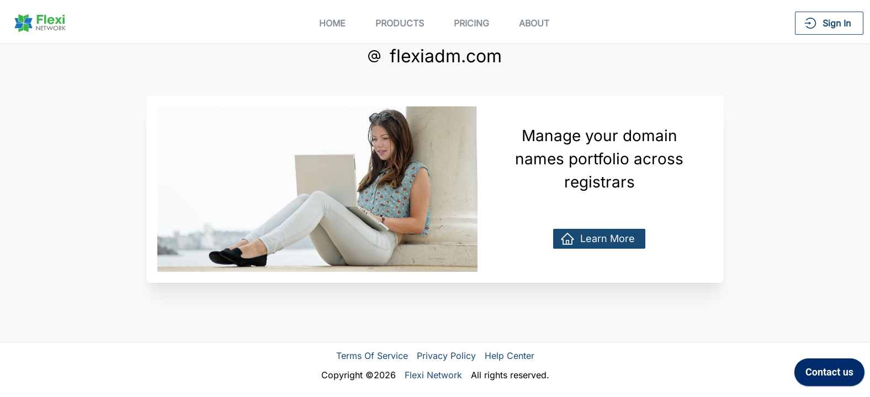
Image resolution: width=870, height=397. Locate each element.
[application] (829, 375)
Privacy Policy (446, 355)
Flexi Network (433, 374)
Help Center (509, 355)
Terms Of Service (372, 355)
